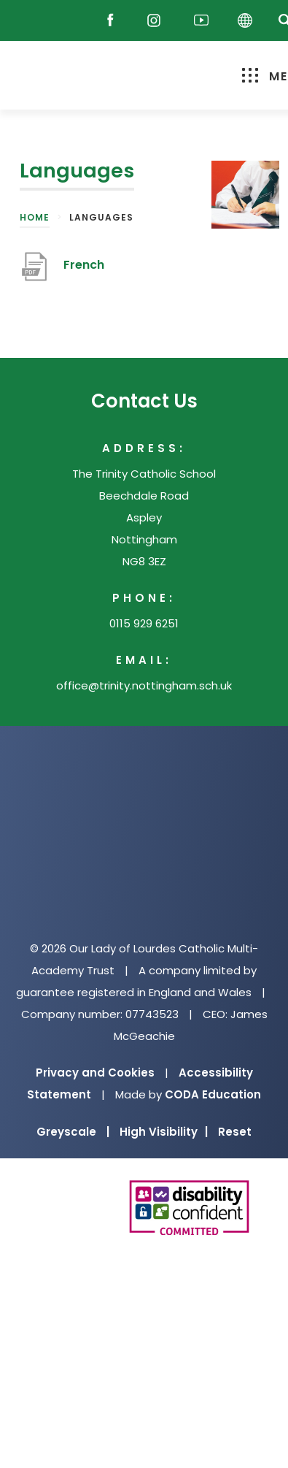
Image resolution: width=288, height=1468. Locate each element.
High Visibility (164, 1131)
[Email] (72, 20)
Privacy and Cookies (95, 1072)
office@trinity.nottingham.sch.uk (144, 685)
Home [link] (35, 217)
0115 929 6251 (144, 623)
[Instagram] (157, 20)
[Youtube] (201, 20)
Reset (235, 1131)
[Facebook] (114, 20)
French (83, 264)
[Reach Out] (34, 20)
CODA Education (213, 1094)
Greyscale (72, 1131)
